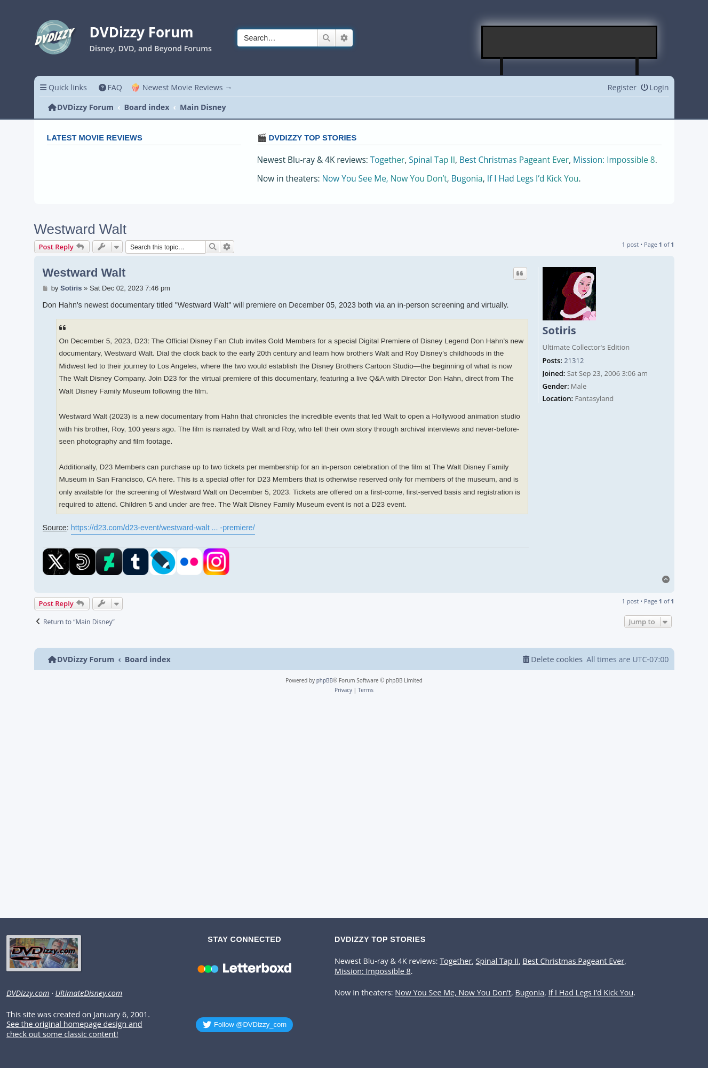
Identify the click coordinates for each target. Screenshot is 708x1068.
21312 (574, 361)
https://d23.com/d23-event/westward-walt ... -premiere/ (163, 527)
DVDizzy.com (27, 993)
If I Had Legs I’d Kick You (533, 178)
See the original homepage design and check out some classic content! (74, 1029)
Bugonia (467, 178)
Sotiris (559, 330)
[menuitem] (110, 87)
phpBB (324, 680)
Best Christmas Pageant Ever (514, 160)
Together (387, 160)
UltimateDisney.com (88, 993)
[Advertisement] (569, 42)
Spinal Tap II (432, 160)
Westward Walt (80, 229)
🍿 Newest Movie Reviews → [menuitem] (182, 87)
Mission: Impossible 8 (614, 160)
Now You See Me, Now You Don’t (384, 178)
